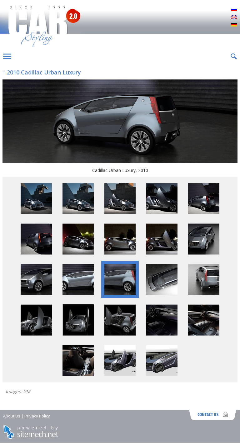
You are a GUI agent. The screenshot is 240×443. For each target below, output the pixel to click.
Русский (234, 10)
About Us (11, 416)
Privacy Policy (37, 416)
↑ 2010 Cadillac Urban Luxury (41, 72)
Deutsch (234, 25)
